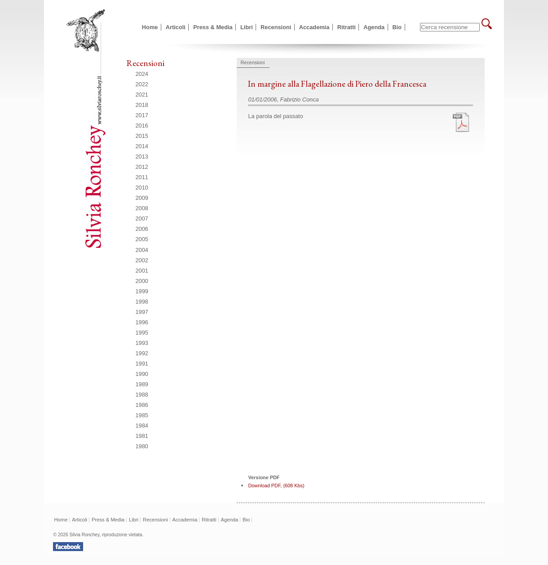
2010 (142, 187)
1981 (142, 436)
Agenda (373, 27)
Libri (246, 27)
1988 (142, 394)
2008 (142, 208)
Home (150, 27)
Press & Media (213, 27)
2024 (142, 74)
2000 (142, 281)
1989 (142, 384)
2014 (142, 146)
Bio (397, 27)
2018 (142, 105)
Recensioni (276, 27)
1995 (142, 332)
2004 (142, 250)
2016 (142, 125)
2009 (142, 197)
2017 (142, 115)
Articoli (176, 27)
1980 (142, 446)
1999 (142, 291)
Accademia (314, 27)
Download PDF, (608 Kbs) (276, 485)
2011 (142, 177)
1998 (142, 301)
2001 (142, 270)
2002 (142, 260)
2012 (142, 166)
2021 (142, 94)
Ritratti (346, 27)
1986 (142, 405)
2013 (142, 156)
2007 (142, 218)
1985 (142, 415)
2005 (142, 239)
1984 (142, 425)
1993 (142, 343)
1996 (142, 322)
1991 (142, 363)
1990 (142, 374)
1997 (142, 312)
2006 (142, 228)
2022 (142, 84)
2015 (142, 135)
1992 (142, 353)
